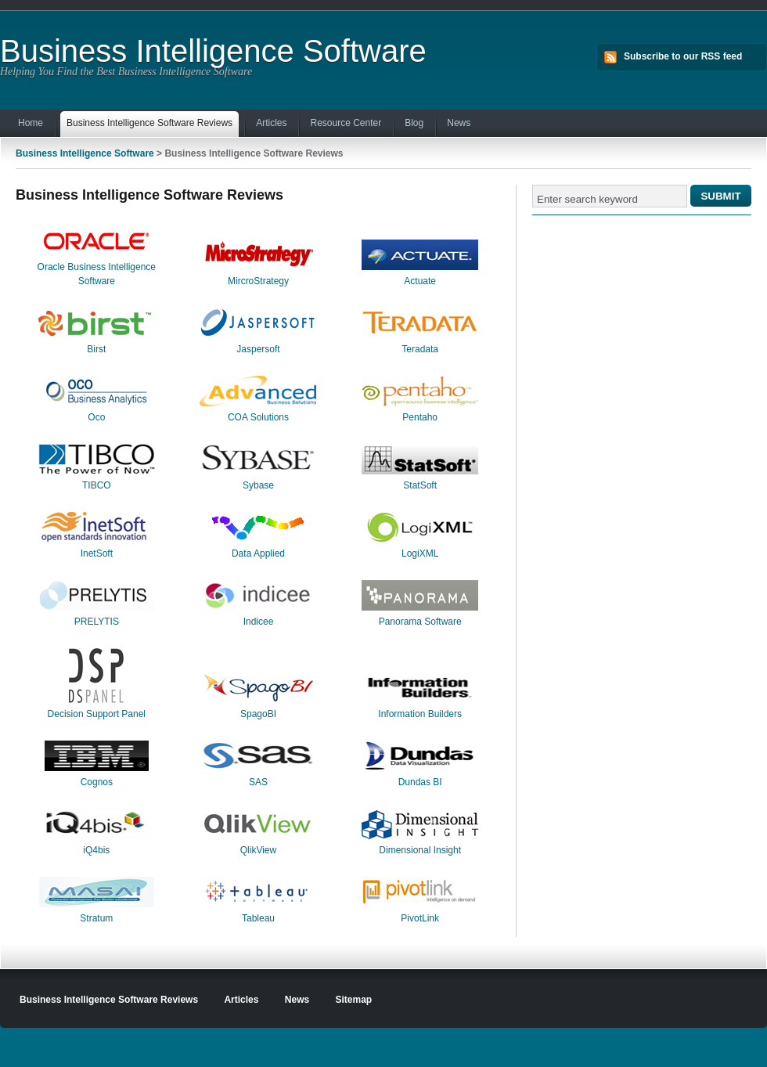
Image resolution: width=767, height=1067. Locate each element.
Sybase (258, 485)
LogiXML (420, 553)
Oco (96, 417)
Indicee (258, 621)
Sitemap (354, 999)
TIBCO (96, 485)
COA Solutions (258, 417)
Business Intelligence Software (213, 51)
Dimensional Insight (420, 850)
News (458, 122)
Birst (96, 349)
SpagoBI (258, 713)
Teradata (420, 349)
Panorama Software (420, 621)
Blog (414, 122)
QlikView (258, 850)
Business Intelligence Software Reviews (149, 124)
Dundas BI (420, 782)
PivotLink (420, 918)
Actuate (420, 281)
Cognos (97, 782)
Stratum (96, 918)
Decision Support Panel (97, 713)
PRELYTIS (96, 621)
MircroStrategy (258, 281)
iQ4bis (96, 850)
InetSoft (97, 553)
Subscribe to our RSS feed (683, 56)
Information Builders (420, 713)
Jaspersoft (257, 349)
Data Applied (258, 553)
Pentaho (420, 417)
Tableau (258, 918)
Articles (271, 122)
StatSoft (420, 485)
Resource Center (345, 122)
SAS (258, 782)
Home (30, 122)
